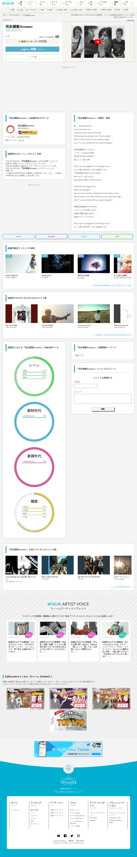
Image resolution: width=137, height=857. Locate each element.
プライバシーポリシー (60, 840)
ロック (21, 140)
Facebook (51, 236)
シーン (33, 813)
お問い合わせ (80, 840)
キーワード (35, 824)
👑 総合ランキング (32, 41)
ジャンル (34, 816)
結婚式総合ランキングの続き (21, 248)
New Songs (93, 818)
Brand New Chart (115, 818)
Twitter (18, 236)
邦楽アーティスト (56, 813)
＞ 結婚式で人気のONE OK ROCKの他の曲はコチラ (112, 335)
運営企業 (71, 840)
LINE (117, 236)
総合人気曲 (35, 810)
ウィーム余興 (74, 826)
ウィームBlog (74, 813)
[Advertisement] (68, 88)
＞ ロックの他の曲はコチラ (121, 587)
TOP (4, 15)
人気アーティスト (56, 810)
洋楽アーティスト (56, 816)
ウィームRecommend (77, 816)
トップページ (16, 810)
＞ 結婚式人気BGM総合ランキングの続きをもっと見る (111, 285)
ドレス (33, 818)
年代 (32, 821)
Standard (92, 820)
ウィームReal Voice (76, 818)
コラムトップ (74, 810)
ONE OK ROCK (14, 15)
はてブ (84, 237)
